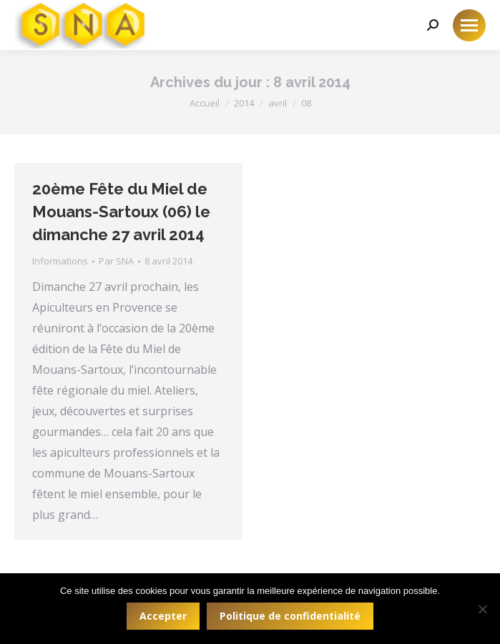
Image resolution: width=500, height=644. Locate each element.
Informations (60, 260)
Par (116, 260)
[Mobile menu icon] (469, 25)
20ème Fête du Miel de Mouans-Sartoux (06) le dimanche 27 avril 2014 (121, 211)
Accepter (163, 616)
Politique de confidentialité (290, 616)
